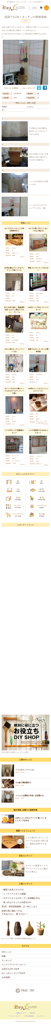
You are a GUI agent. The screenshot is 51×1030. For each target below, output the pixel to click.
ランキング (7, 960)
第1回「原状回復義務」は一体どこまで (19, 906)
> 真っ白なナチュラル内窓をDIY (16, 902)
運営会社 (32, 1013)
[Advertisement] (25, 633)
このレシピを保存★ (11, 88)
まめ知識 (6, 977)
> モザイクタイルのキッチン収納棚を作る (21, 898)
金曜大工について (21, 1013)
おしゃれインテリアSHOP (13, 973)
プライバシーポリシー (15, 1016)
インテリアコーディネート (14, 964)
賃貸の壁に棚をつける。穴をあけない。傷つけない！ (15, 912)
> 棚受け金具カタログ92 (13, 889)
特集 (4, 956)
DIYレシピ (6, 952)
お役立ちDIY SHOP (10, 969)
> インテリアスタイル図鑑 (14, 894)
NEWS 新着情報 (29, 1016)
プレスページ (41, 1016)
